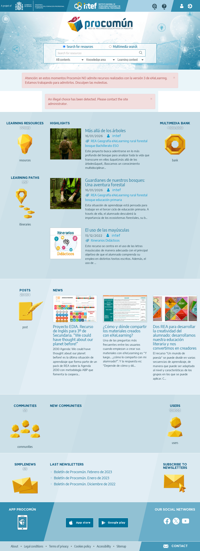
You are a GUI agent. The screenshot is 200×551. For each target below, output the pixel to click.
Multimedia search (123, 47)
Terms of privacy (58, 546)
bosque (90, 146)
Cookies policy (82, 546)
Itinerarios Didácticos (105, 240)
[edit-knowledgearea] (100, 59)
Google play (116, 523)
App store (82, 523)
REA (94, 141)
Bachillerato (104, 146)
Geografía (104, 141)
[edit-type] (70, 59)
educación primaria (109, 200)
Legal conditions (33, 546)
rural (133, 141)
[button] (174, 77)
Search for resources (78, 47)
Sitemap (121, 546)
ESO (116, 146)
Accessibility (104, 546)
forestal (142, 141)
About (14, 546)
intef (116, 136)
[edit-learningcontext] (130, 59)
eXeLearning (121, 141)
